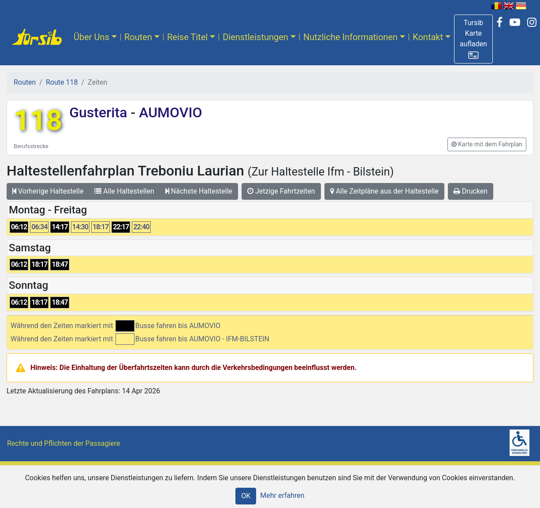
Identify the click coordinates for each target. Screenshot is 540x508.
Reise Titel (187, 37)
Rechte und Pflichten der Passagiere (63, 443)
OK (245, 496)
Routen (138, 37)
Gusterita (99, 112)
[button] (473, 39)
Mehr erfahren (282, 495)
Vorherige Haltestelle (47, 191)
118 (38, 120)
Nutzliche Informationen (350, 37)
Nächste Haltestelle (198, 191)
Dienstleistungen (255, 37)
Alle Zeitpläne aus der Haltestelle (384, 191)
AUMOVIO (168, 112)
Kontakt (428, 37)
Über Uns (91, 37)
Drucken (471, 191)
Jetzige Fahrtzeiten (281, 191)
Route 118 (62, 82)
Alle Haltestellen (124, 191)
